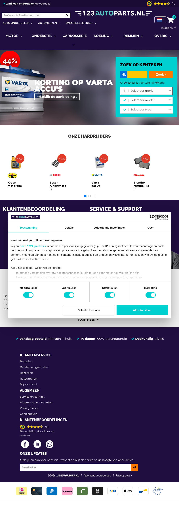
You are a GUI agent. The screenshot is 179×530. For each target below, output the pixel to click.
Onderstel (42, 36)
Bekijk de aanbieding (57, 97)
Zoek (161, 74)
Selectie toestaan (89, 310)
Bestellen (26, 361)
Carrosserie (75, 36)
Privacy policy (29, 408)
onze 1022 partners (33, 246)
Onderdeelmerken (80, 22)
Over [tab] (151, 227)
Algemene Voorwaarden (97, 475)
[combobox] (151, 91)
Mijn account (28, 384)
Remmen (131, 36)
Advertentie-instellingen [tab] (109, 227)
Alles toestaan (142, 310)
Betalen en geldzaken (34, 367)
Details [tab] (69, 227)
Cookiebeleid (28, 414)
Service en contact (32, 396)
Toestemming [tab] (28, 227)
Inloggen (167, 27)
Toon (88, 319)
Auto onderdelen (16, 22)
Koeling (102, 36)
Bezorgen (26, 372)
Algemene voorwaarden (36, 402)
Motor (12, 36)
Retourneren (28, 378)
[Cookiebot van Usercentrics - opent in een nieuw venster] (152, 217)
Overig (161, 36)
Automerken (47, 22)
